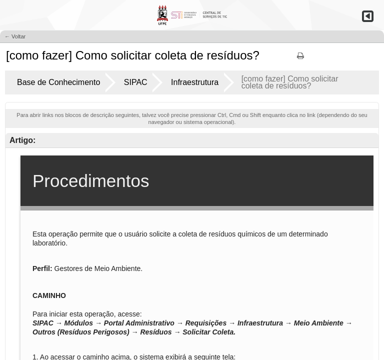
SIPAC (136, 82)
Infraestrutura (194, 82)
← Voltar (15, 37)
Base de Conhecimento (58, 82)
